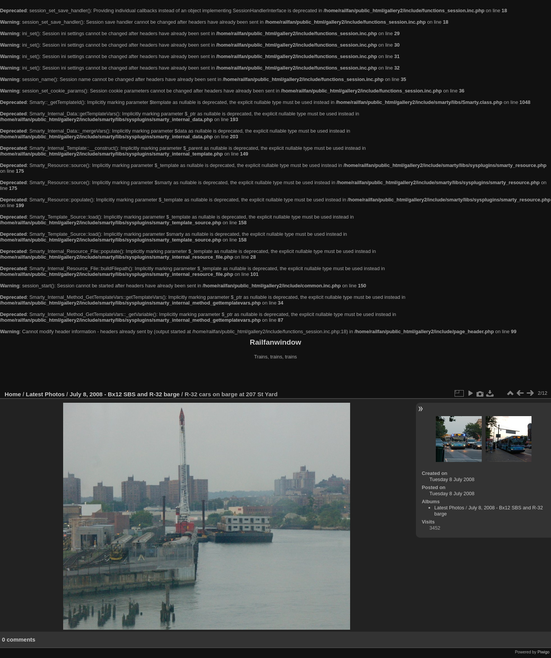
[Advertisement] (275, 376)
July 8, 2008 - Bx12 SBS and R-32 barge (125, 394)
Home (13, 394)
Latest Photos (45, 394)
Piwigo (543, 652)
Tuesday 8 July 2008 (451, 479)
